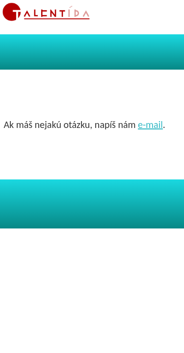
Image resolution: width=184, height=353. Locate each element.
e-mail (150, 124)
